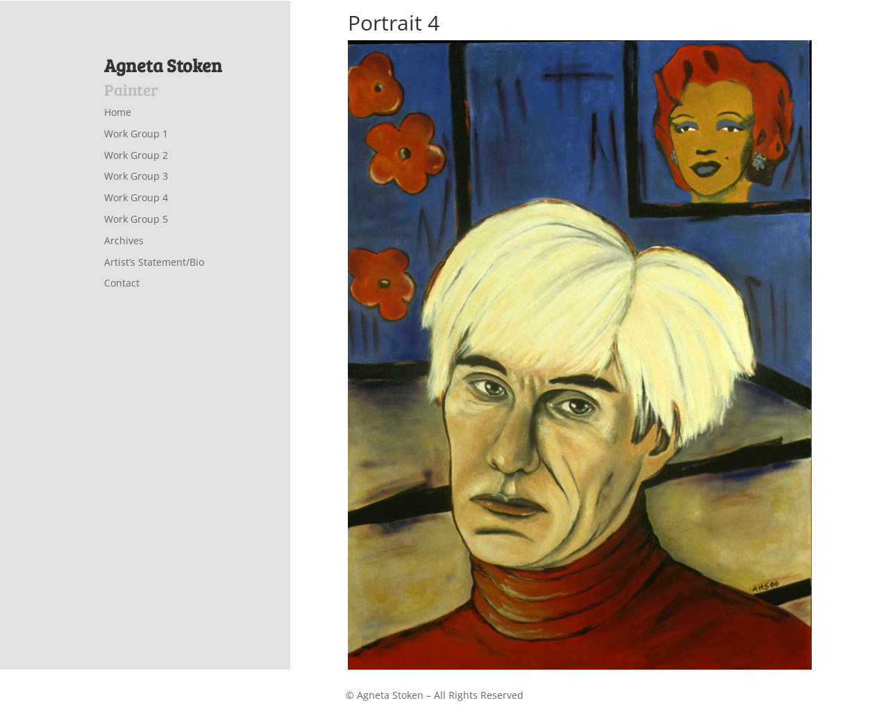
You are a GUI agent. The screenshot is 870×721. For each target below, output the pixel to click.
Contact (122, 282)
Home (117, 112)
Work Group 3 (136, 176)
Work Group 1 (136, 133)
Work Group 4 (136, 197)
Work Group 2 (136, 155)
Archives (124, 240)
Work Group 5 (136, 219)
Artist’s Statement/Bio (154, 262)
